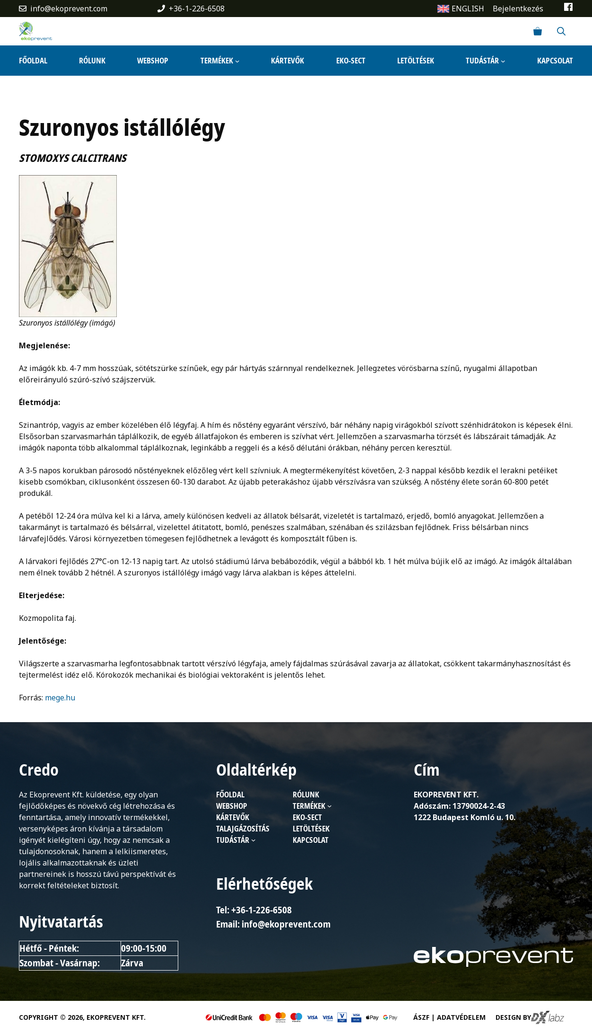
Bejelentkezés (518, 8)
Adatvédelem (461, 1017)
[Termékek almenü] (237, 60)
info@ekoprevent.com (68, 8)
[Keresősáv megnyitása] (561, 31)
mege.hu (60, 697)
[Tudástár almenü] (503, 60)
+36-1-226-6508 (197, 8)
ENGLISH (468, 8)
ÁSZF (421, 1017)
